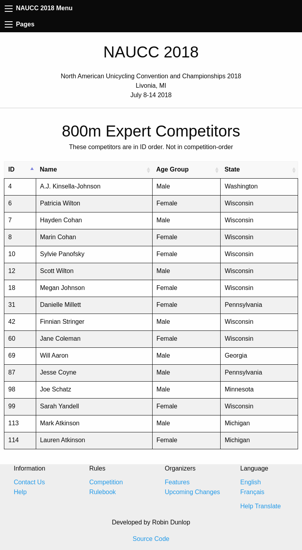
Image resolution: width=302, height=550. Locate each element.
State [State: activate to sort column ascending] (232, 169)
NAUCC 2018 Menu (38, 8)
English (250, 482)
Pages (20, 24)
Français (252, 492)
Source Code (151, 538)
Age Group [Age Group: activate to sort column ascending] (172, 169)
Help (20, 492)
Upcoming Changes (192, 492)
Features (177, 482)
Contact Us (29, 482)
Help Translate (260, 506)
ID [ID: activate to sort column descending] (11, 169)
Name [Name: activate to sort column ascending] (48, 169)
